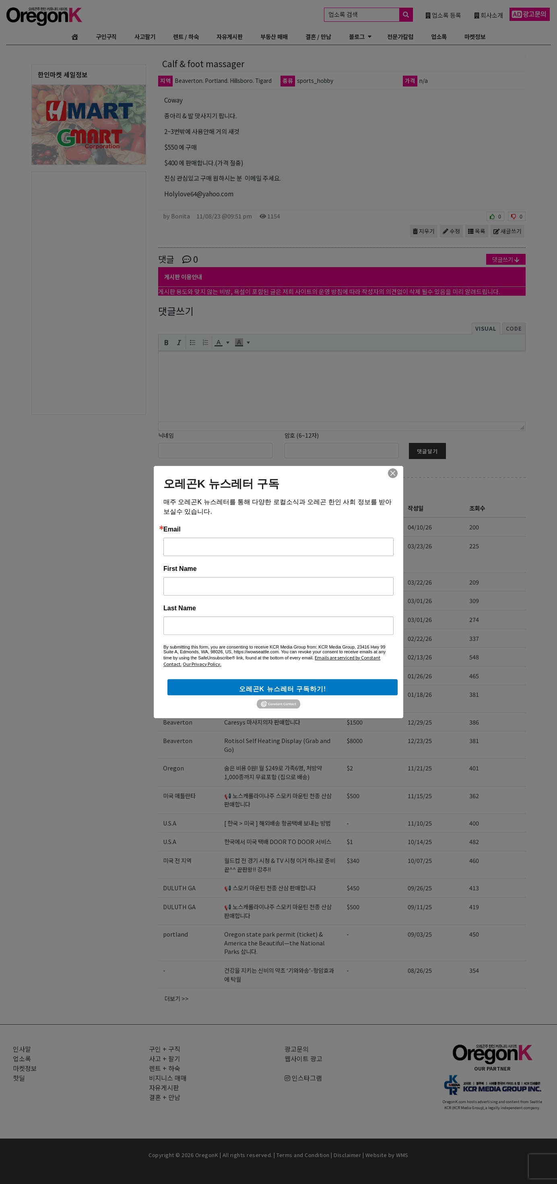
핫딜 (19, 1078)
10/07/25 (420, 860)
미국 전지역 (176, 527)
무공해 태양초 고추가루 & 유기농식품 (268, 600)
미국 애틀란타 (179, 795)
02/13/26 (420, 657)
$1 (350, 841)
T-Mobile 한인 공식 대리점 (257, 527)
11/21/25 (420, 768)
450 (474, 934)
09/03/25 (420, 934)
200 (474, 527)
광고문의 (297, 1049)
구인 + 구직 (164, 1049)
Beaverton (177, 722)
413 (474, 887)
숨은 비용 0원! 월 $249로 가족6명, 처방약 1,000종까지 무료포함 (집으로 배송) (273, 772)
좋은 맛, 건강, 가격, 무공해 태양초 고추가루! (275, 582)
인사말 (22, 1049)
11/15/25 (420, 795)
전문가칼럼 (400, 36)
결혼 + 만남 (164, 1097)
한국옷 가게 (238, 675)
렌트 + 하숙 (164, 1068)
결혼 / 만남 (318, 36)
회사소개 (488, 14)
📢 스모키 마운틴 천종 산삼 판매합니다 (270, 887)
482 (474, 841)
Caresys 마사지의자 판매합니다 (262, 722)
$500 (353, 795)
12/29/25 (420, 722)
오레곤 (171, 546)
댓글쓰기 (506, 259)
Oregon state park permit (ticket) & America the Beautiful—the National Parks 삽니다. (274, 942)
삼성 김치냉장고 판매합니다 (264, 657)
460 (474, 860)
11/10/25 (420, 823)
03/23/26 (420, 546)
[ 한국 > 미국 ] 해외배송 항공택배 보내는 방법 (277, 823)
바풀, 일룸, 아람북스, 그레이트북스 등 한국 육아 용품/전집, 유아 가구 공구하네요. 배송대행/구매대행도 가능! (280, 554)
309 (474, 600)
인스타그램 (303, 1078)
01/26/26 (420, 675)
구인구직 (106, 36)
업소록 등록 (443, 14)
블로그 (357, 36)
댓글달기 (427, 451)
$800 (353, 657)
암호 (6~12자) (302, 435)
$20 (351, 694)
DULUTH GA (179, 887)
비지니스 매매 (168, 1078)
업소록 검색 (370, 14)
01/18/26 (420, 694)
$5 (350, 638)
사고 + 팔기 (186, 489)
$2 (350, 768)
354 (474, 970)
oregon (173, 638)
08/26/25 (420, 970)
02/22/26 (420, 638)
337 (474, 638)
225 (474, 546)
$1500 (355, 722)
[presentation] (166, 342)
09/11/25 (420, 906)
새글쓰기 (507, 231)
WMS (402, 1155)
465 (474, 675)
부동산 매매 (274, 36)
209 (474, 582)
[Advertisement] (89, 292)
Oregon (173, 768)
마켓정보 (474, 36)
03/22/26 (420, 582)
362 (474, 795)
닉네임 (166, 435)
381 (474, 694)
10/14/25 (420, 841)
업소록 (439, 36)
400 (474, 823)
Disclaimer (347, 1155)
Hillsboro (176, 657)
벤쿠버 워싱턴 (179, 694)
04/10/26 (420, 527)
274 (474, 619)
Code (514, 328)
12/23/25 (420, 740)
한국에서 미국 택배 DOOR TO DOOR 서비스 (277, 841)
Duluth (172, 582)
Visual (486, 328)
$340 (353, 860)
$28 (351, 582)
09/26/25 (420, 887)
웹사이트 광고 (303, 1058)
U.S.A (169, 823)
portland (175, 934)
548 (474, 657)
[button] (166, 342)
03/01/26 (420, 600)
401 (474, 768)
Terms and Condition (303, 1155)
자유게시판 (230, 36)
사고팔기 (144, 36)
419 (474, 906)
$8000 (355, 740)
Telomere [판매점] (248, 638)
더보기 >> (177, 998)
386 (474, 722)
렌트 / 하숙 (186, 36)
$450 (353, 887)
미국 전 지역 (177, 860)
